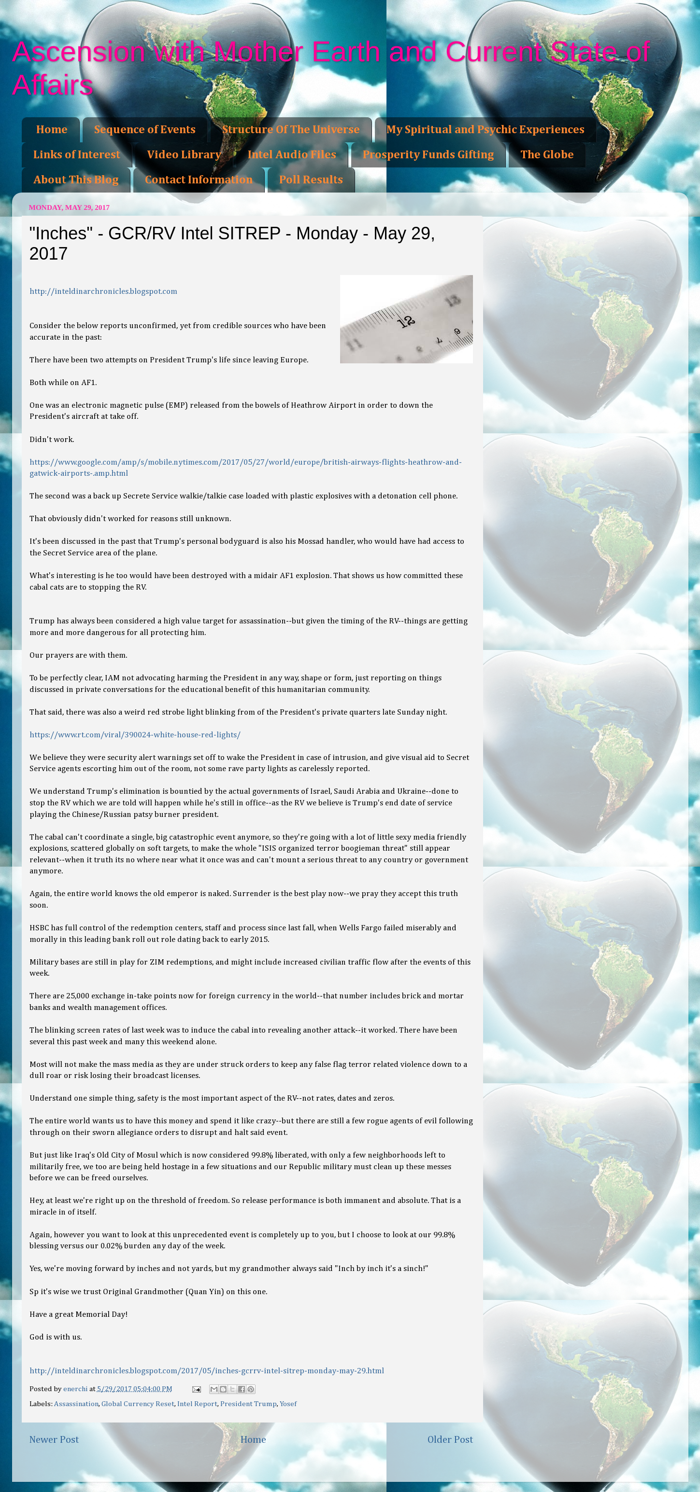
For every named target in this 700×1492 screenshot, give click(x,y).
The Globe (547, 155)
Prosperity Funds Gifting (428, 155)
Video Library (184, 155)
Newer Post (54, 1440)
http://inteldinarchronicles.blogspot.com (103, 292)
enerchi (76, 1389)
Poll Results (311, 180)
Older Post (450, 1440)
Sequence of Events (145, 130)
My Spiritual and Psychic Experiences (485, 130)
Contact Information (199, 180)
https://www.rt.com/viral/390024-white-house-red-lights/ (135, 735)
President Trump (248, 1404)
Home (52, 130)
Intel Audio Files (292, 155)
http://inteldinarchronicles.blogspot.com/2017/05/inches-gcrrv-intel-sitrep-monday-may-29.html (206, 1371)
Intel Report (197, 1404)
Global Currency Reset (137, 1404)
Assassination (76, 1404)
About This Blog (75, 180)
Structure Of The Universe (291, 130)
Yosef (288, 1404)
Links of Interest (76, 155)
